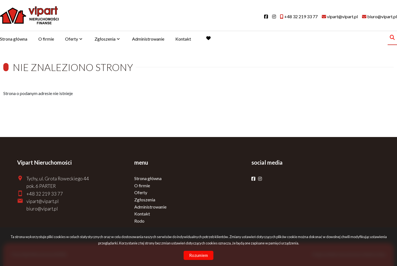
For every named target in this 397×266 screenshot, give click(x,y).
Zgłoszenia (105, 38)
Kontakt (183, 38)
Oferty (71, 38)
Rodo (139, 220)
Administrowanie (148, 38)
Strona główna (13, 38)
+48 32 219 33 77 (44, 194)
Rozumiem (198, 255)
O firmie (46, 38)
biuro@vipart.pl (42, 209)
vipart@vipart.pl (42, 201)
